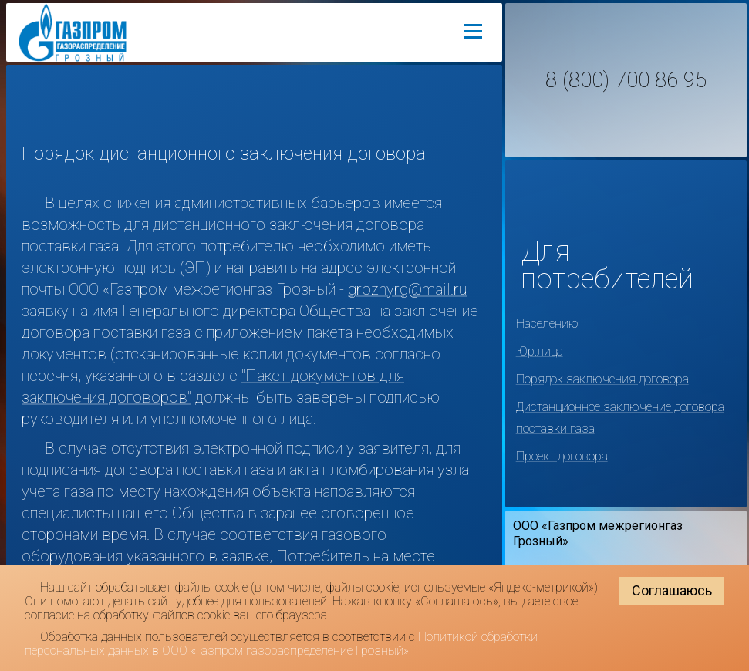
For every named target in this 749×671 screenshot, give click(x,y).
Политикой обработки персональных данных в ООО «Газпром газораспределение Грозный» (281, 643)
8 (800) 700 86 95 (626, 80)
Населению (547, 323)
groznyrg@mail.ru (407, 289)
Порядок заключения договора (602, 379)
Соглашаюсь (672, 590)
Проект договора (562, 456)
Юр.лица (539, 351)
